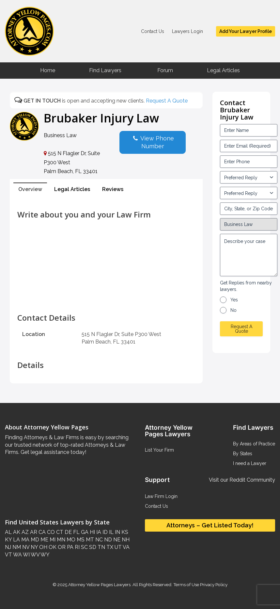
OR (61, 547)
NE (116, 540)
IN (117, 532)
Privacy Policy (213, 584)
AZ (24, 532)
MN (60, 540)
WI (26, 555)
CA (41, 532)
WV (34, 555)
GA (84, 532)
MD (34, 540)
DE (67, 532)
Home (47, 70)
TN (100, 547)
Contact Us (152, 31)
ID (104, 532)
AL (8, 532)
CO (50, 532)
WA (17, 555)
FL (76, 532)
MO (70, 540)
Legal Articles (223, 70)
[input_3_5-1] (248, 177)
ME (43, 540)
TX (109, 547)
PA (69, 547)
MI (51, 540)
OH (42, 547)
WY (44, 555)
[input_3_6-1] (248, 193)
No (233, 310)
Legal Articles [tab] (72, 189)
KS (124, 532)
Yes (234, 299)
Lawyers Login (187, 31)
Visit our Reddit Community (242, 480)
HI (91, 532)
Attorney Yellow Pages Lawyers (99, 584)
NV (25, 547)
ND (107, 540)
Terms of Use (186, 584)
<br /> (106, 298)
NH (125, 540)
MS (80, 540)
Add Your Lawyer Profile (245, 31)
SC (84, 547)
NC (98, 540)
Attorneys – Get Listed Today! (210, 525)
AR (33, 532)
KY (8, 540)
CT (59, 532)
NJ (8, 547)
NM (16, 547)
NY (33, 547)
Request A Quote (167, 101)
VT (8, 555)
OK (51, 547)
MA (24, 540)
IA (98, 532)
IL (111, 532)
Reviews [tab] (112, 189)
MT (89, 540)
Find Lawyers (105, 70)
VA (126, 547)
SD (92, 547)
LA (16, 540)
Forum (165, 70)
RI (76, 547)
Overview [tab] (30, 189)
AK (16, 532)
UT (117, 547)
